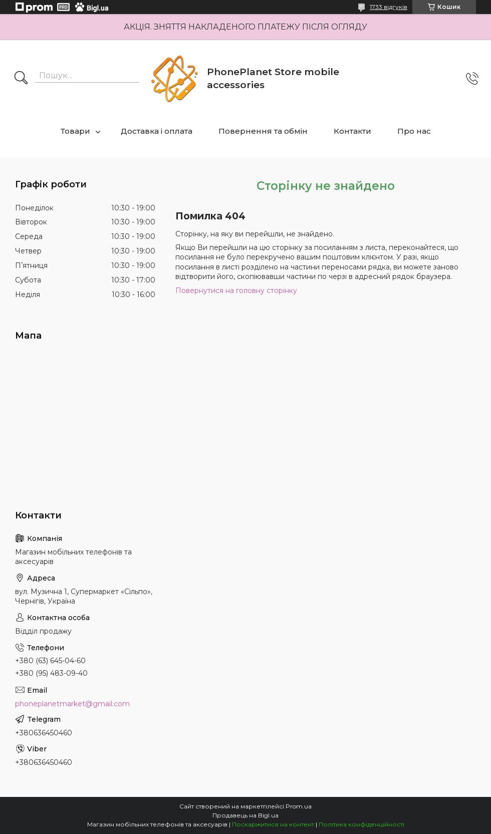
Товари (75, 131)
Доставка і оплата (156, 131)
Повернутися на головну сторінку (236, 290)
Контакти (352, 131)
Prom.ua (299, 806)
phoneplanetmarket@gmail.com (72, 703)
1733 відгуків (388, 7)
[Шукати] (21, 78)
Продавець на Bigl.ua (245, 815)
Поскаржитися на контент (273, 824)
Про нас (414, 131)
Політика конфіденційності (361, 824)
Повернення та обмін (263, 131)
